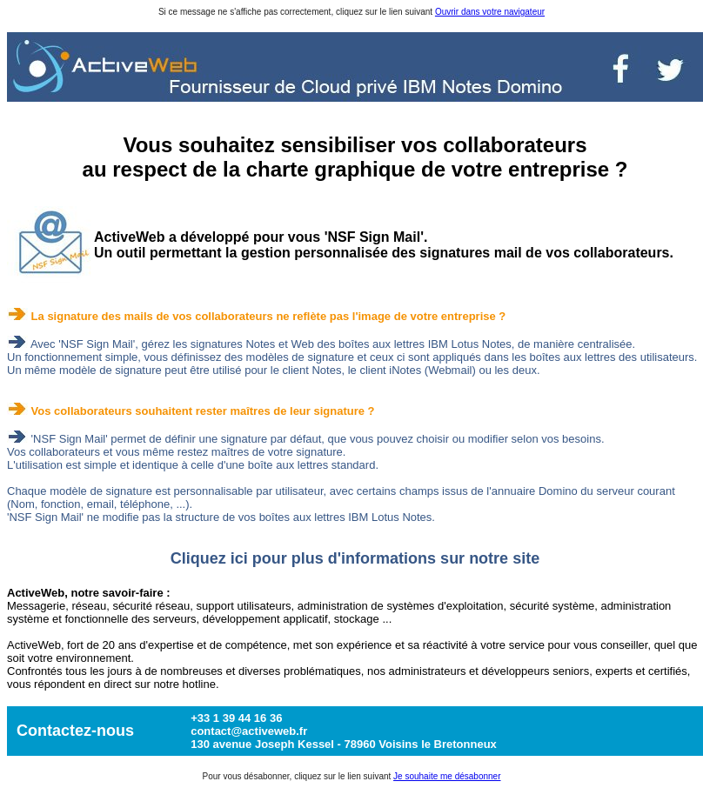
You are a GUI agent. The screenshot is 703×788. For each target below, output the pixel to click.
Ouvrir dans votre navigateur (490, 12)
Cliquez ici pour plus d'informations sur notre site (355, 558)
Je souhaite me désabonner (446, 776)
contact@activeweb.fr (249, 731)
